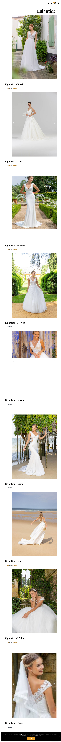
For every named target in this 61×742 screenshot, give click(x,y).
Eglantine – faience (15, 245)
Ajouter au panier (12, 88)
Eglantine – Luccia (14, 400)
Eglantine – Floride (15, 322)
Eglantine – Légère (15, 638)
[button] (13, 46)
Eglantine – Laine (14, 483)
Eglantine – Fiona (14, 723)
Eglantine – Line (13, 161)
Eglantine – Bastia (14, 84)
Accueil (46, 8)
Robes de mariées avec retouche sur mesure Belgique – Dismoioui (4, 3)
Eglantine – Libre (14, 561)
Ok (31, 738)
